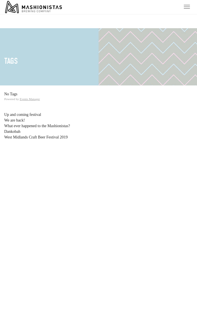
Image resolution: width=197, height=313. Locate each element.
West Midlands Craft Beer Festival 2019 (36, 137)
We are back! (14, 120)
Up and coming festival (22, 115)
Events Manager (30, 99)
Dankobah (12, 131)
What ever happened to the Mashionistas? (37, 126)
